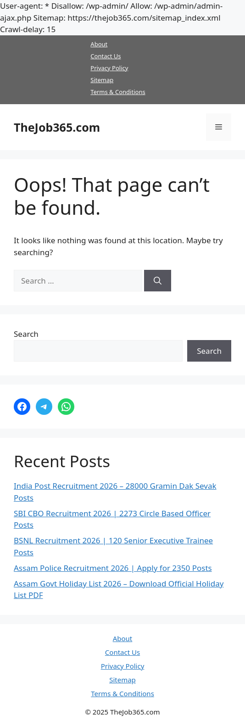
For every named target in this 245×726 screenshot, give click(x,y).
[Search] (157, 281)
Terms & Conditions (117, 92)
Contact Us (105, 56)
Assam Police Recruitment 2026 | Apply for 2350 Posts (113, 568)
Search (26, 334)
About (98, 44)
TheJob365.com (57, 127)
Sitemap (101, 80)
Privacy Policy (109, 68)
